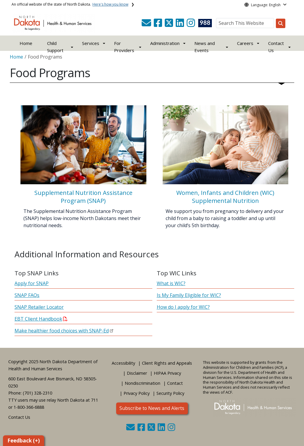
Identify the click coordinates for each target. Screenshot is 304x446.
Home (26, 43)
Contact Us (19, 417)
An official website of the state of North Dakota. (70, 4)
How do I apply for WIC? (183, 307)
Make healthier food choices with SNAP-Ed (62, 330)
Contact (175, 383)
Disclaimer (137, 373)
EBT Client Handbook (41, 319)
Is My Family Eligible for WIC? (189, 295)
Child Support (55, 46)
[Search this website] (280, 23)
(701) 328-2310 (37, 393)
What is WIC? (171, 283)
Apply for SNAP (32, 283)
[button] (147, 24)
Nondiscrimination (142, 383)
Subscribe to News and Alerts (151, 408)
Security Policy (170, 393)
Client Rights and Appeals (167, 363)
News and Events (204, 46)
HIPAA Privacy (167, 373)
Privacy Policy (137, 393)
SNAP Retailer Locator (39, 307)
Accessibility (123, 363)
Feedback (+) (23, 440)
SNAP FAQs (27, 295)
